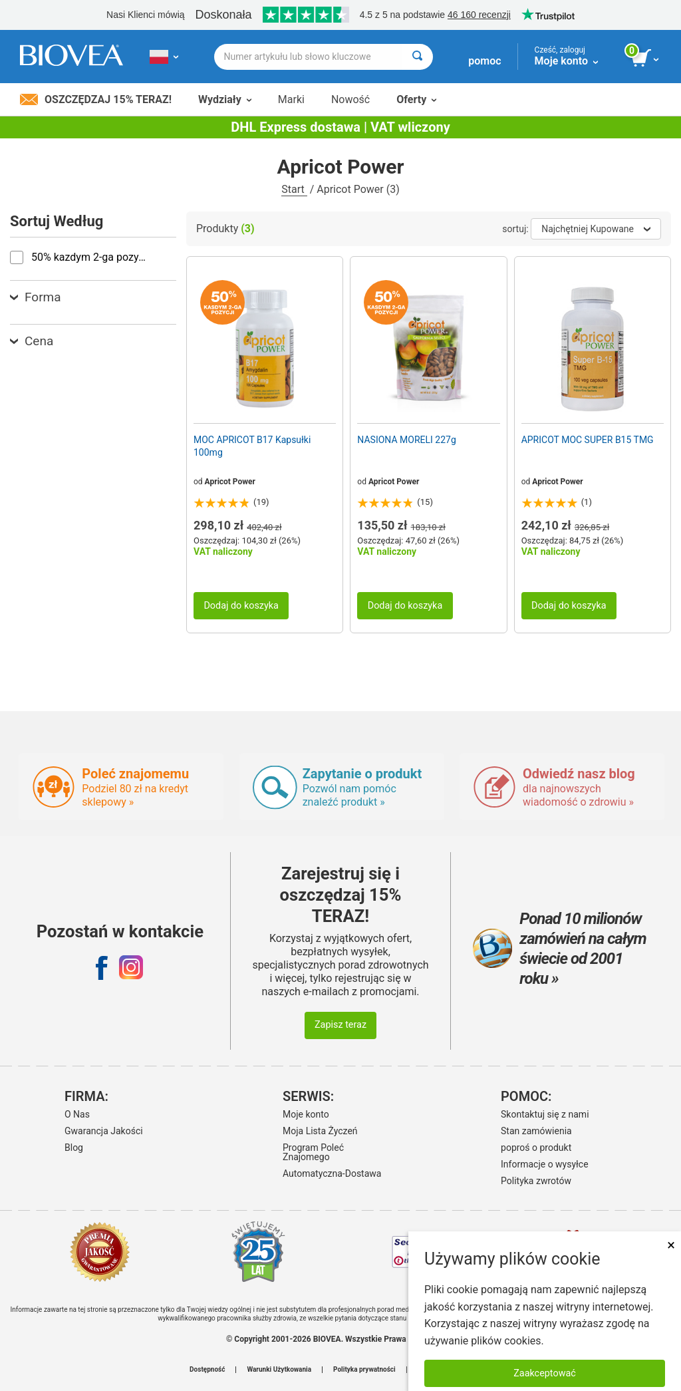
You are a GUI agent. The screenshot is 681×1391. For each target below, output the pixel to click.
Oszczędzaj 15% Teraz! (96, 99)
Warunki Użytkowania (279, 1369)
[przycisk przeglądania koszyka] (646, 58)
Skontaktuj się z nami (545, 1114)
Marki (291, 99)
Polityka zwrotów (536, 1180)
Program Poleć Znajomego (313, 1152)
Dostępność (207, 1369)
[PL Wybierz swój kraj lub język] (164, 56)
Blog (74, 1147)
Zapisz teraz (340, 1024)
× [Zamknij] (671, 1245)
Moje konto (306, 1114)
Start (294, 189)
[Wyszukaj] (417, 57)
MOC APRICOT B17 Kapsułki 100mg (252, 445)
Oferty (416, 99)
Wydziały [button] (224, 99)
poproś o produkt (536, 1147)
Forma (35, 297)
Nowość (350, 99)
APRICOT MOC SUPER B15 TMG (587, 439)
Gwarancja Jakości (104, 1131)
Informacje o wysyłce (545, 1164)
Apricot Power (230, 481)
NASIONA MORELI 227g (406, 439)
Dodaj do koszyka (241, 605)
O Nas (77, 1114)
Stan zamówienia (536, 1131)
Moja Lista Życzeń (320, 1131)
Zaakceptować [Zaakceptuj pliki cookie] (544, 1373)
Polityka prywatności (364, 1369)
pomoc (484, 61)
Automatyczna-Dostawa (332, 1173)
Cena (31, 341)
